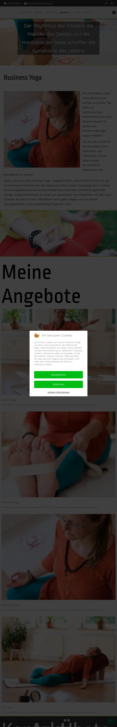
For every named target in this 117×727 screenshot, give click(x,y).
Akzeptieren (58, 374)
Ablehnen (58, 384)
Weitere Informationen (59, 392)
